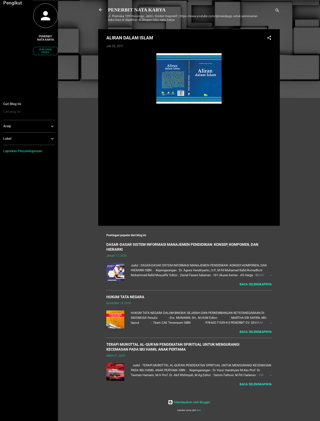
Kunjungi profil (45, 51)
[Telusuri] (277, 11)
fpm (199, 410)
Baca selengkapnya (256, 284)
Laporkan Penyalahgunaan (22, 151)
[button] (269, 38)
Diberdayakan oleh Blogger (189, 402)
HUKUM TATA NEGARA (125, 297)
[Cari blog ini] (29, 112)
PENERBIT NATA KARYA (137, 9)
